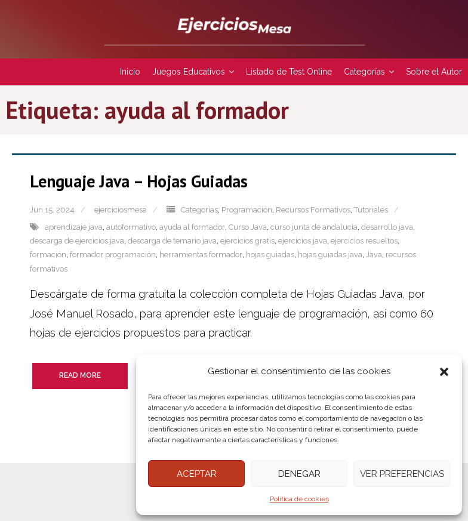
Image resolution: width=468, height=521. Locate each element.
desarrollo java (387, 227)
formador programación (113, 254)
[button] (444, 372)
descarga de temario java (172, 240)
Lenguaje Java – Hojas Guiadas (139, 181)
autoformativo (131, 227)
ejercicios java (302, 240)
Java (374, 254)
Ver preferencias (402, 473)
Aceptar (197, 473)
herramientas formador (200, 254)
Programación (246, 209)
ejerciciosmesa (120, 209)
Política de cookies (299, 499)
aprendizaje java (74, 227)
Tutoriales (371, 209)
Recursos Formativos (313, 209)
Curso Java (248, 227)
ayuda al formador (192, 227)
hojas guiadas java (330, 254)
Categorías (199, 209)
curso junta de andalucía (314, 227)
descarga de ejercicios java (77, 240)
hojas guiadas (270, 254)
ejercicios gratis (247, 240)
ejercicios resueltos (364, 240)
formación (48, 254)
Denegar (299, 473)
